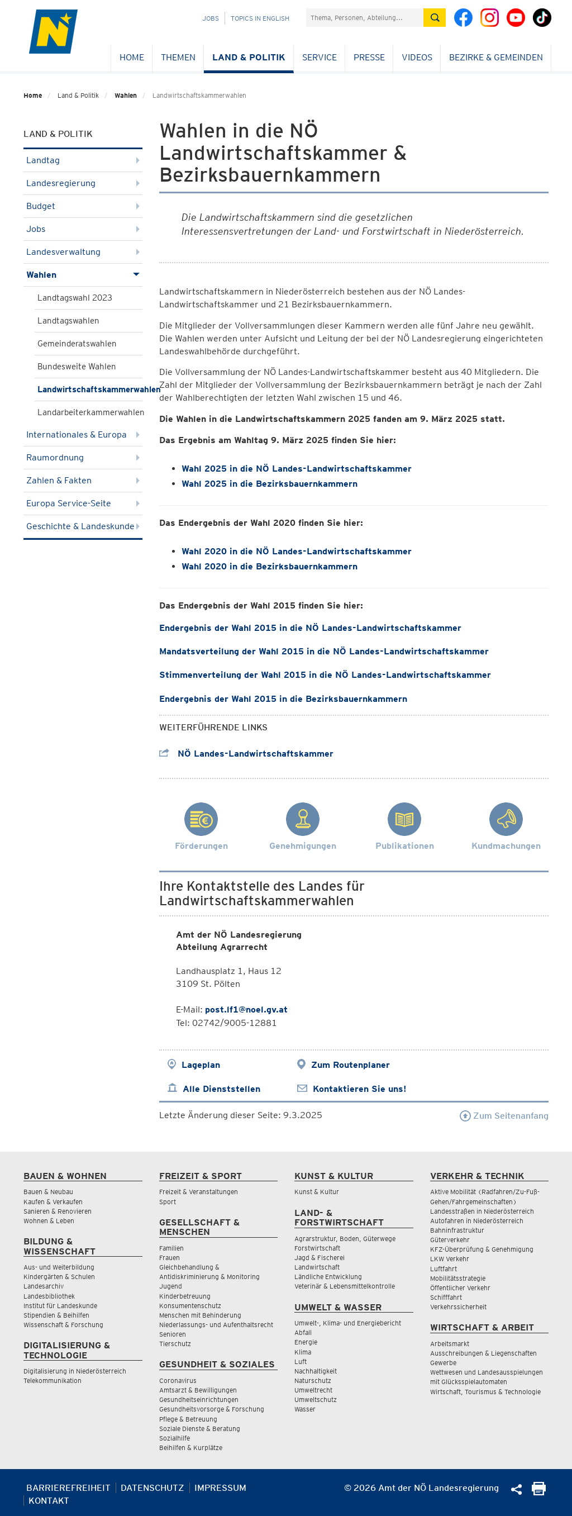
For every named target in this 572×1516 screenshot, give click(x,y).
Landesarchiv (43, 1286)
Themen (178, 57)
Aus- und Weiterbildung (58, 1267)
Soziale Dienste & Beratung (199, 1428)
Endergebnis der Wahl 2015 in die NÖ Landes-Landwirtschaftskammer (310, 627)
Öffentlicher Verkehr (460, 1288)
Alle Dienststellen (221, 1088)
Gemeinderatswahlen (77, 344)
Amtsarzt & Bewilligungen (198, 1390)
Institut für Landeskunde (60, 1305)
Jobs (210, 18)
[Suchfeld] (364, 17)
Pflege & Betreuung (188, 1419)
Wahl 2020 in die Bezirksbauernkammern (270, 566)
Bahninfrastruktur (457, 1230)
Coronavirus (178, 1380)
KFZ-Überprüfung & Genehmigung (481, 1249)
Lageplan (201, 1064)
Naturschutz (312, 1380)
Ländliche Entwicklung (328, 1276)
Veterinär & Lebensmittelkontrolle (344, 1286)
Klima (302, 1352)
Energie (305, 1342)
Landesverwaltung (83, 251)
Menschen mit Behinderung (200, 1315)
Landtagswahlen (68, 321)
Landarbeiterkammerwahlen (89, 412)
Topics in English (260, 18)
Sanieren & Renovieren (57, 1211)
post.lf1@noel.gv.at (246, 1009)
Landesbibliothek (49, 1296)
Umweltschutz (315, 1399)
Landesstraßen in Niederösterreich (482, 1211)
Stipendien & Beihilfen (56, 1315)
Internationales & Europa (83, 434)
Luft (300, 1361)
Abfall (303, 1332)
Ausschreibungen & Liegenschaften (483, 1353)
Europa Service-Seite (83, 503)
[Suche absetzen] (434, 17)
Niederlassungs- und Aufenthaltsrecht (216, 1324)
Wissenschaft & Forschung (63, 1324)
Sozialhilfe (174, 1438)
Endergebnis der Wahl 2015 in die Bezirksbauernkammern (283, 698)
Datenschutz (152, 1487)
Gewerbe (443, 1362)
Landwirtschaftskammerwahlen (89, 389)
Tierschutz (175, 1343)
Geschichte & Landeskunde (83, 526)
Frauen (169, 1257)
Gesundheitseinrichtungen (199, 1399)
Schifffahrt (446, 1297)
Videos (417, 57)
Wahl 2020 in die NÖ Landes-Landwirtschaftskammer (297, 551)
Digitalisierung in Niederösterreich (74, 1371)
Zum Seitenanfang (504, 1115)
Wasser (305, 1409)
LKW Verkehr (449, 1258)
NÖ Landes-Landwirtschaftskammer (246, 753)
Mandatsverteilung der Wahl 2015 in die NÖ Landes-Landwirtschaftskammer (324, 651)
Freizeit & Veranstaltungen (198, 1191)
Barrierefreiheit (68, 1487)
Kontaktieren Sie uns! (359, 1088)
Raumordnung (83, 457)
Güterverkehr (450, 1239)
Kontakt (48, 1500)
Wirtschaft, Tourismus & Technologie (485, 1391)
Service (319, 57)
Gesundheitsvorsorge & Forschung (211, 1409)
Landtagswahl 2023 (74, 298)
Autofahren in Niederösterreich (476, 1220)
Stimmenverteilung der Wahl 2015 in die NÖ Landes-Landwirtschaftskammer (325, 674)
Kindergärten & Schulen (59, 1276)
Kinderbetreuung (185, 1296)
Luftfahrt (443, 1269)
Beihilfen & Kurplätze (190, 1447)
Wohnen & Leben (48, 1220)
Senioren (172, 1334)
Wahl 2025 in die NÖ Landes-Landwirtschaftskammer (297, 468)
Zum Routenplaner (350, 1064)
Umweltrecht (313, 1390)
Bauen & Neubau (48, 1191)
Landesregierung (83, 183)
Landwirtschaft (317, 1267)
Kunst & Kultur (316, 1191)
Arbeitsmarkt (449, 1343)
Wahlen (126, 95)
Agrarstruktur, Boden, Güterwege (344, 1238)
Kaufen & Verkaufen (53, 1201)
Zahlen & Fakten (83, 480)
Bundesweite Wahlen (76, 367)
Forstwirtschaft (317, 1248)
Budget (83, 206)
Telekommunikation (52, 1380)
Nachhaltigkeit (315, 1371)
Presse (369, 57)
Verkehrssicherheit (458, 1307)
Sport (167, 1201)
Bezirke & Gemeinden (496, 57)
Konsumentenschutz (190, 1305)
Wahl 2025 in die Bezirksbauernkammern (270, 483)
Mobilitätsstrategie (457, 1278)
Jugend (170, 1286)
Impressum (220, 1487)
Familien (171, 1248)
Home (132, 57)
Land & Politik (248, 57)
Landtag (83, 160)
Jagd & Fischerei (319, 1257)
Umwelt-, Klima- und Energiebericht (347, 1323)
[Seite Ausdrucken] (539, 1492)
